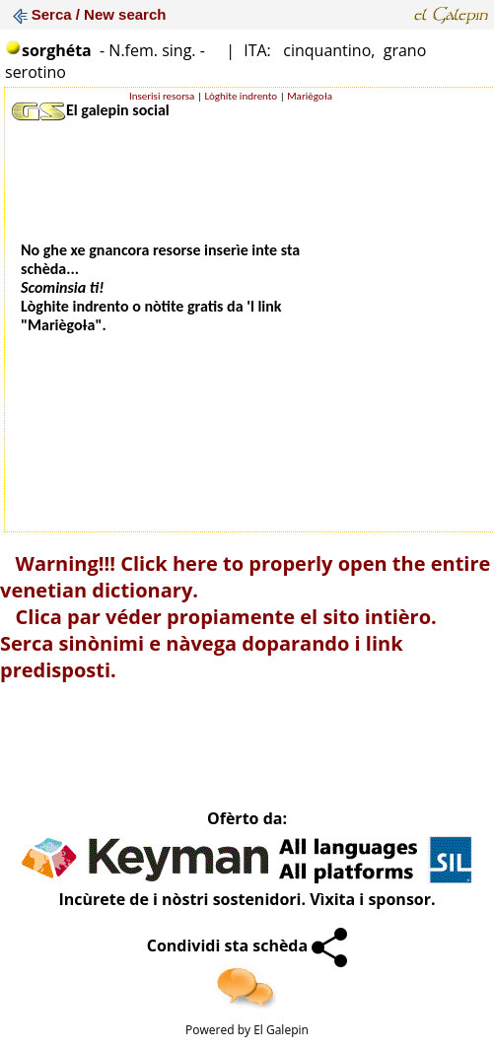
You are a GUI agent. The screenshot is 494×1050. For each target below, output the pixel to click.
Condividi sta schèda (247, 945)
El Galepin (281, 1029)
